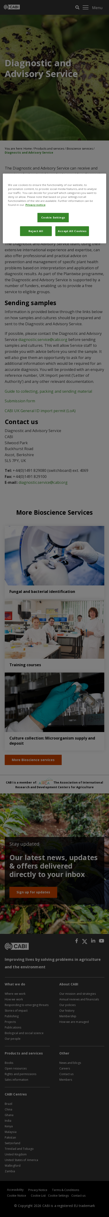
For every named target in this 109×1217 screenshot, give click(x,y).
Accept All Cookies (72, 231)
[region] (54, 208)
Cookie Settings (53, 217)
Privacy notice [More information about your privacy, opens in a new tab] (35, 205)
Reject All (35, 231)
